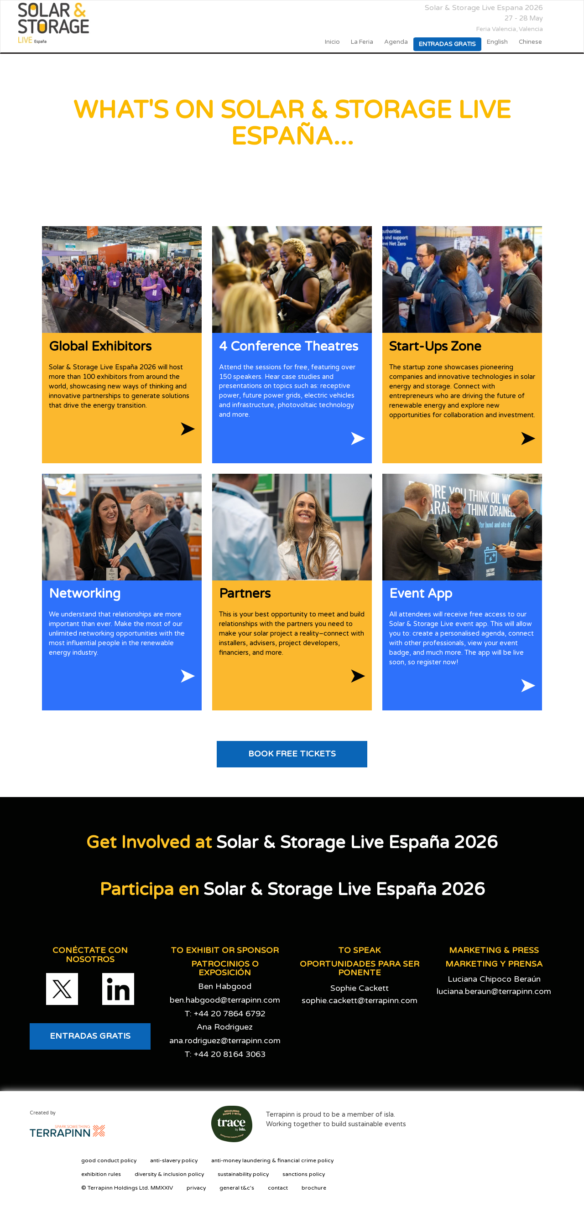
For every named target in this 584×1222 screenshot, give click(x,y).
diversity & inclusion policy (169, 1174)
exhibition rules (101, 1174)
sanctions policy (303, 1174)
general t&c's (236, 1188)
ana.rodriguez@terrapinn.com (225, 1041)
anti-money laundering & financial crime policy (272, 1160)
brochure (314, 1188)
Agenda (396, 42)
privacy (196, 1188)
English (497, 42)
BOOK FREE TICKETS (292, 754)
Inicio (332, 42)
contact (278, 1188)
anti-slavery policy (174, 1160)
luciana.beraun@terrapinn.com (494, 991)
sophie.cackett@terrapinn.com (359, 1000)
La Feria (362, 42)
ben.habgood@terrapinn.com (225, 1000)
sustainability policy (243, 1174)
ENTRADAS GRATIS (90, 1036)
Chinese (530, 42)
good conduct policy (108, 1160)
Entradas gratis (447, 44)
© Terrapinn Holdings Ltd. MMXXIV (127, 1188)
